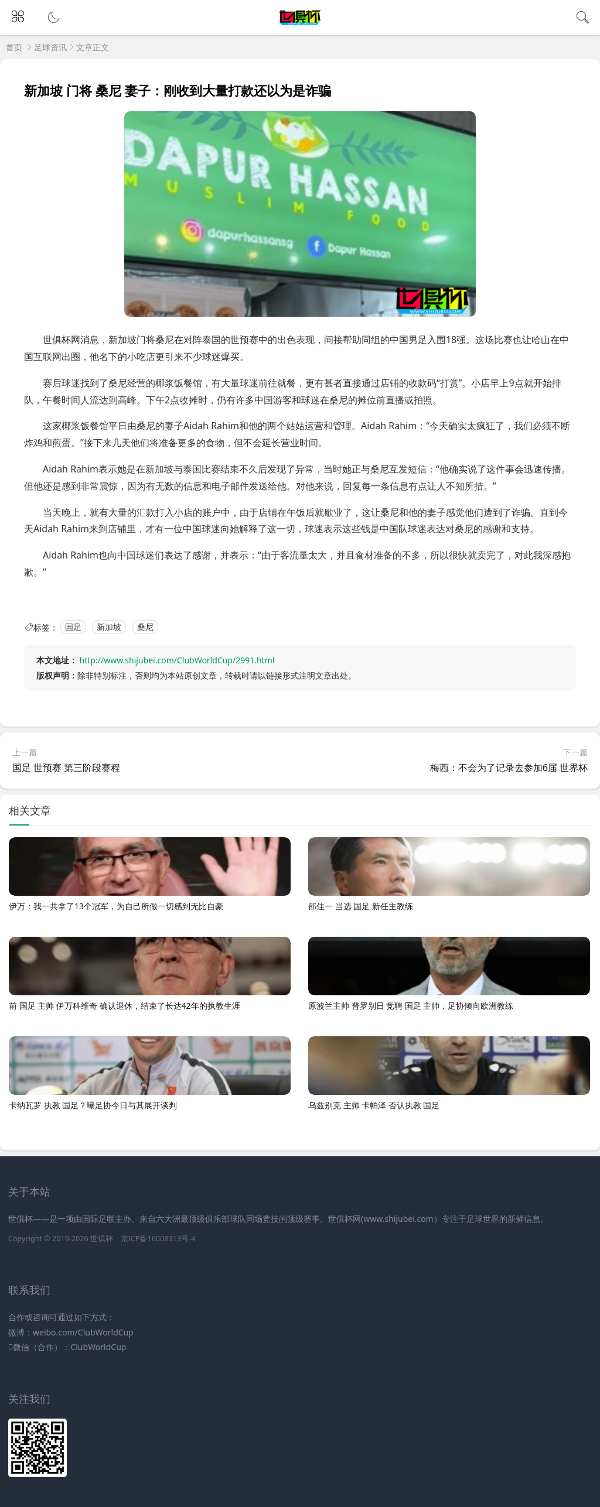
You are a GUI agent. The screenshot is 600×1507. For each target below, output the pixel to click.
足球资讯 (50, 47)
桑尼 (145, 627)
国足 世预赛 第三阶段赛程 (66, 767)
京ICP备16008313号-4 (158, 1239)
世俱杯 (101, 1239)
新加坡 (109, 627)
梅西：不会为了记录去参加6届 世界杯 (509, 767)
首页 (14, 47)
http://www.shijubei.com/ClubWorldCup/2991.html (177, 660)
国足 (73, 627)
